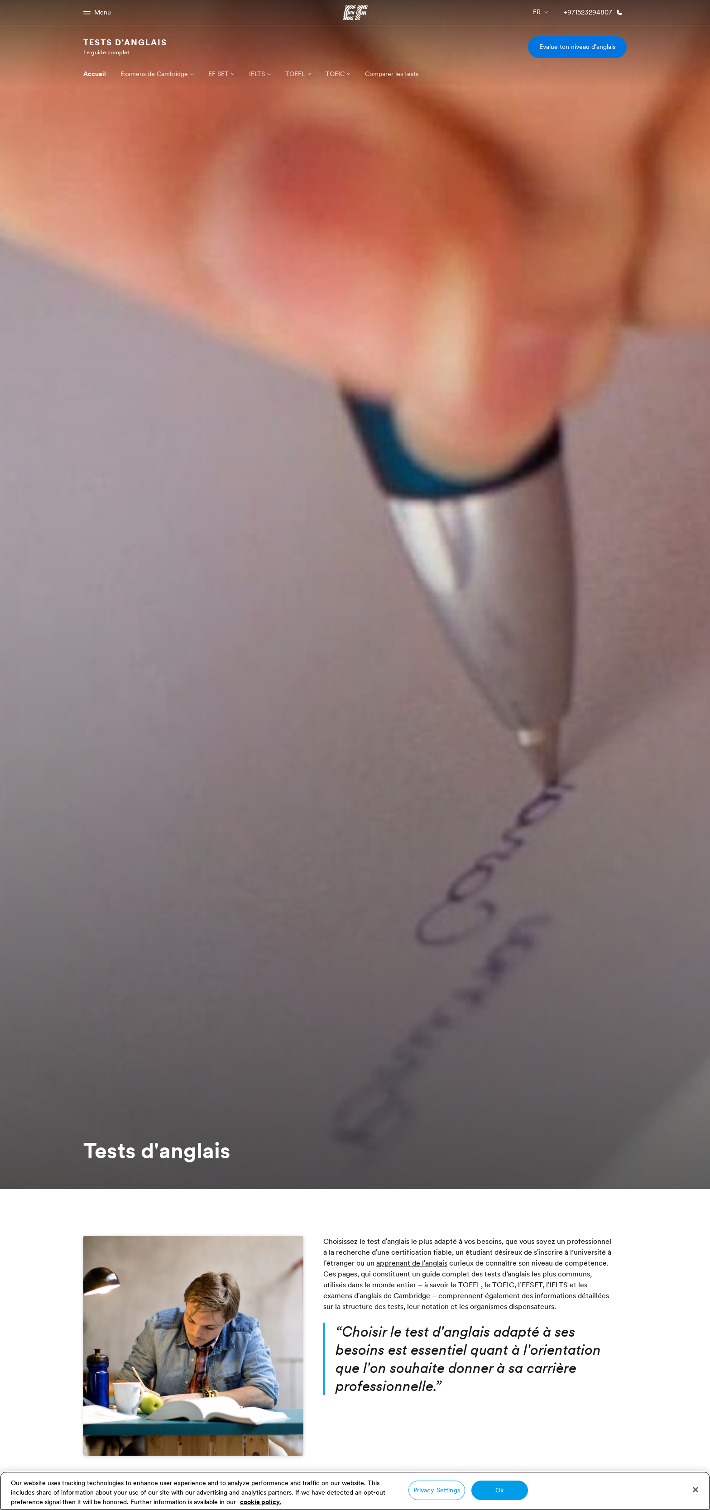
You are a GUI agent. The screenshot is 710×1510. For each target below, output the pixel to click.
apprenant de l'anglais (411, 1263)
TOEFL (295, 73)
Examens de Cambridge (154, 73)
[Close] (695, 1490)
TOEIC (335, 73)
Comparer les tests (391, 73)
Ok (499, 1490)
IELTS (257, 73)
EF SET (218, 73)
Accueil (94, 73)
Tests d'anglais (125, 42)
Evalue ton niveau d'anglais (577, 46)
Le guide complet (106, 52)
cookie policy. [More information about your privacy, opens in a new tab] (260, 1501)
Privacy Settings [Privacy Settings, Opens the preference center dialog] (436, 1490)
